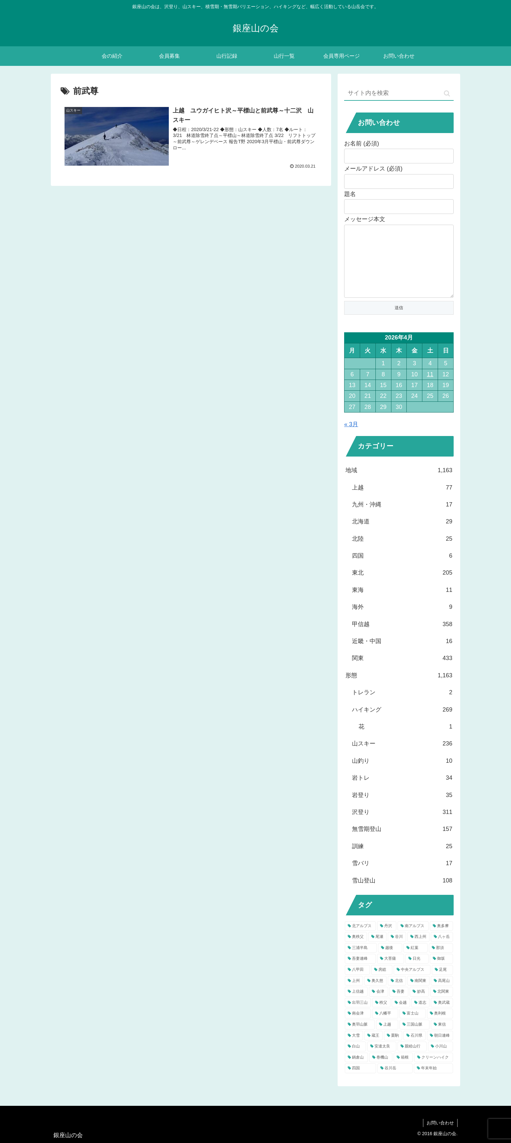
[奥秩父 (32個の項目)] (356, 950)
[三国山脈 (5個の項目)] (415, 1038)
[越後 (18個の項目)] (390, 961)
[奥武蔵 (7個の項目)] (442, 1016)
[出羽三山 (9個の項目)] (358, 1016)
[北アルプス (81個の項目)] (360, 939)
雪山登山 (402, 893)
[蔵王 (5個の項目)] (373, 1049)
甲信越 (402, 637)
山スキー (402, 756)
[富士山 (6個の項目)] (413, 1026)
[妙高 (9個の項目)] (419, 1005)
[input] (399, 93)
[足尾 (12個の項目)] (442, 983)
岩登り (402, 808)
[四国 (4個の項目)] (360, 1081)
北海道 (402, 534)
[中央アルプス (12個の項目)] (412, 983)
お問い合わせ (440, 1122)
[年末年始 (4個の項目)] (433, 1081)
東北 (402, 585)
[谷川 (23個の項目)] (397, 950)
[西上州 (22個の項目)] (418, 950)
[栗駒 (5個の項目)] (393, 1049)
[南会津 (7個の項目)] (358, 1026)
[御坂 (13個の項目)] (441, 972)
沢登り (402, 825)
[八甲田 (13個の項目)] (357, 983)
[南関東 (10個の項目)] (418, 994)
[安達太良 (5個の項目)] (381, 1059)
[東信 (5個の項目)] (442, 1038)
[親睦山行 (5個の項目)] (412, 1059)
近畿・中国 (402, 654)
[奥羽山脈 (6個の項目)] (360, 1038)
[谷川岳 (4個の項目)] (395, 1081)
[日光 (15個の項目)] (417, 972)
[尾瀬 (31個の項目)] (377, 950)
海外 (402, 620)
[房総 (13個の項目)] (381, 983)
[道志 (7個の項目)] (420, 1016)
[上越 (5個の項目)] (387, 1038)
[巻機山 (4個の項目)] (380, 1070)
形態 (398, 688)
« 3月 (351, 437)
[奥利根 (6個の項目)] (440, 1026)
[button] (447, 93)
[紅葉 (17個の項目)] (415, 961)
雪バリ (402, 876)
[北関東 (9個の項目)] (441, 1005)
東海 (402, 603)
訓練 (402, 859)
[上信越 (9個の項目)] (356, 1005)
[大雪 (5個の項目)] (354, 1049)
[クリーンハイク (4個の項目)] (433, 1070)
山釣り (402, 774)
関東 (402, 671)
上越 (402, 500)
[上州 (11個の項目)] (354, 994)
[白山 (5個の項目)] (355, 1059)
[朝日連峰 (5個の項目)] (440, 1049)
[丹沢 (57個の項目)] (386, 939)
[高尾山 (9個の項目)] (442, 994)
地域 (398, 483)
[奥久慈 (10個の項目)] (375, 994)
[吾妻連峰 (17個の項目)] (360, 972)
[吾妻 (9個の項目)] (398, 1005)
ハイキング (402, 722)
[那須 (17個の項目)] (441, 961)
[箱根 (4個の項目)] (403, 1070)
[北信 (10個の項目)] (397, 994)
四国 (402, 569)
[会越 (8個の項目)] (401, 1016)
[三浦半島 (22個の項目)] (361, 961)
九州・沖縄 (402, 517)
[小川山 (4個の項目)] (440, 1059)
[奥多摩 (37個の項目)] (441, 939)
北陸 (402, 552)
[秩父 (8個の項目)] (381, 1016)
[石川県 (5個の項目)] (414, 1049)
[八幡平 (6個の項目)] (385, 1026)
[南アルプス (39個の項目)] (413, 939)
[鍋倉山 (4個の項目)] (356, 1070)
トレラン (402, 705)
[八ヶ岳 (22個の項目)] (442, 950)
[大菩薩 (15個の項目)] (390, 972)
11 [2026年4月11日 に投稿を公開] (430, 387)
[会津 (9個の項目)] (378, 1005)
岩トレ (402, 791)
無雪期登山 (402, 842)
